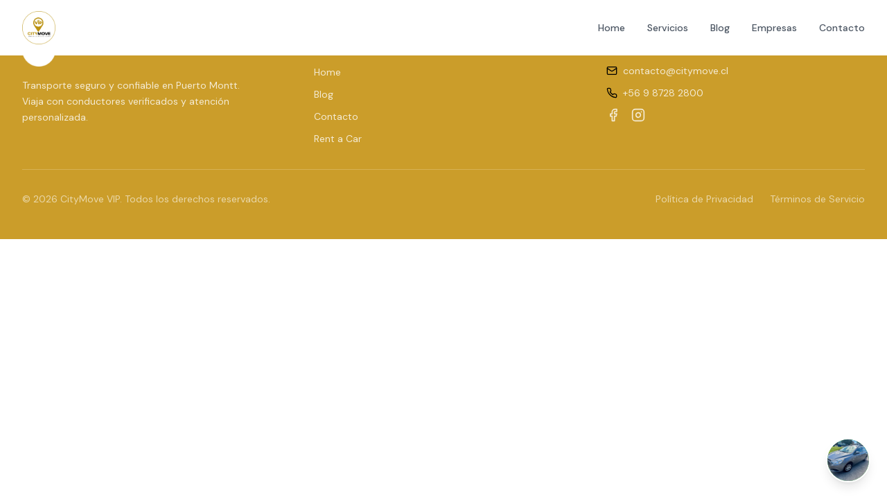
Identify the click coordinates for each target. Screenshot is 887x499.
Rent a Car (338, 138)
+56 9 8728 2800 (663, 93)
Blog (720, 27)
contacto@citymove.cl (675, 70)
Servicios (667, 27)
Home (611, 27)
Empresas (774, 27)
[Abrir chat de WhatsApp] (848, 460)
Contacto (842, 27)
